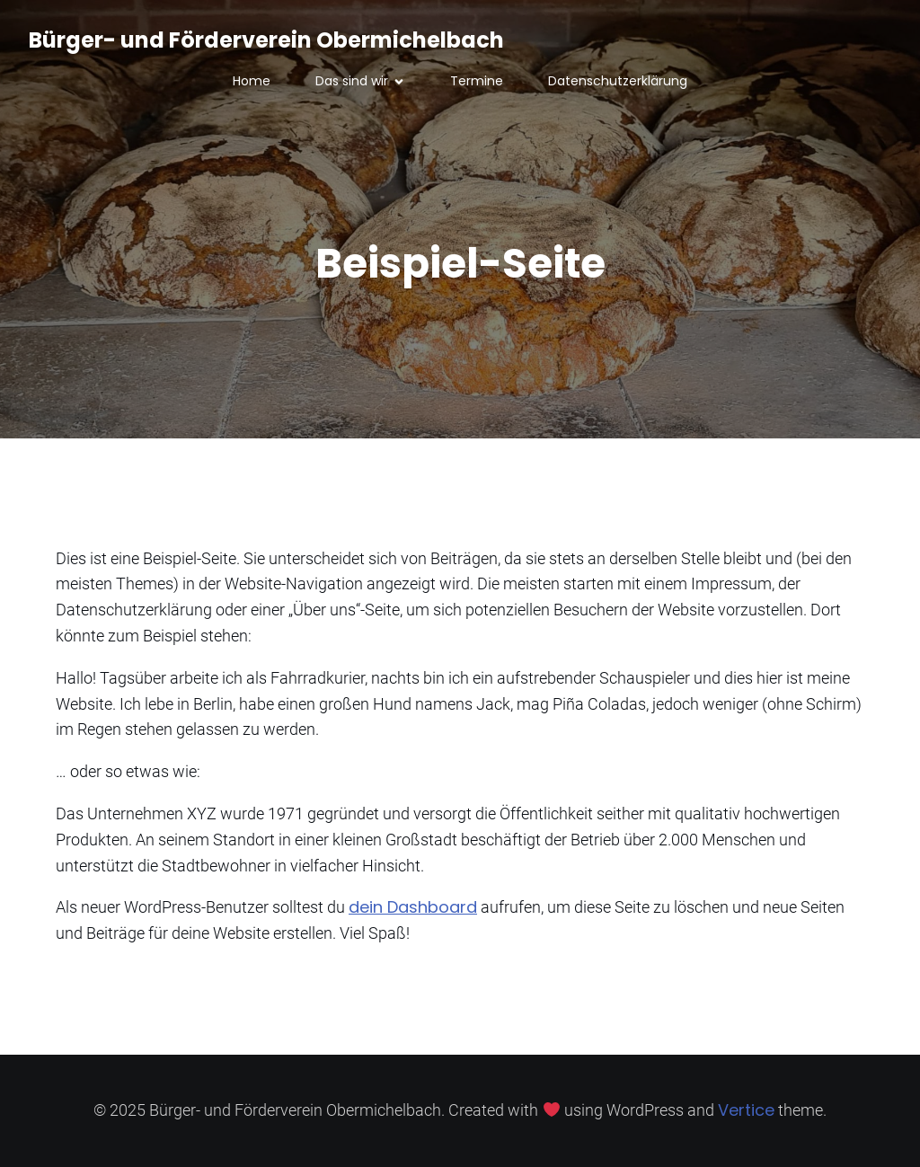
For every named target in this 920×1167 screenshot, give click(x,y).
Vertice (746, 1110)
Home (251, 81)
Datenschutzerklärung (617, 81)
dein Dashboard (413, 907)
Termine (476, 81)
